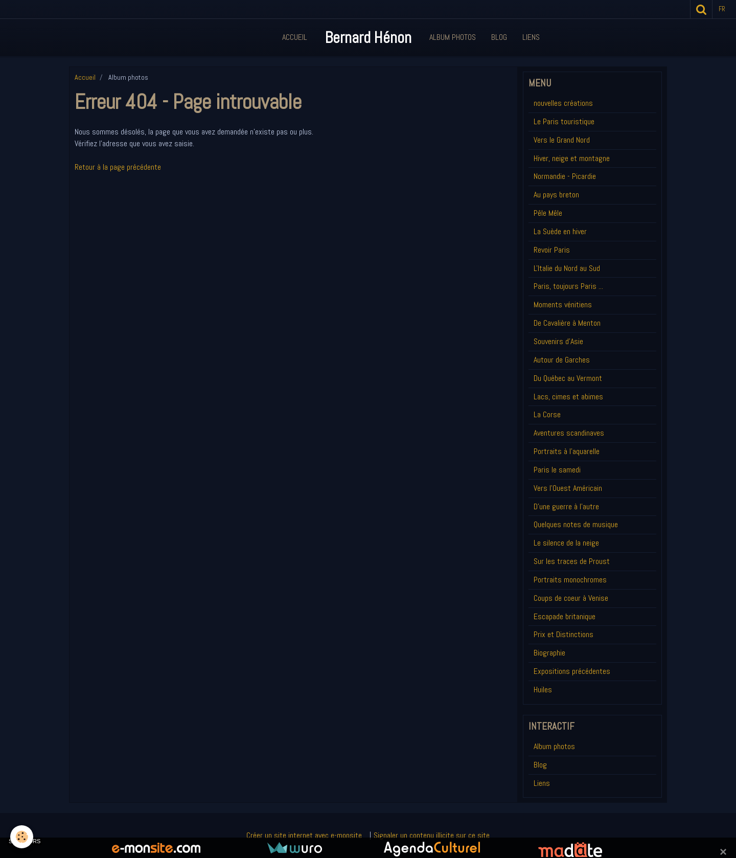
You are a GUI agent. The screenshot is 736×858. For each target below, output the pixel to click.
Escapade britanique (564, 616)
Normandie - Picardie (565, 176)
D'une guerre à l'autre (566, 506)
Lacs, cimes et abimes (568, 396)
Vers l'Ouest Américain (568, 488)
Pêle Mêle (548, 213)
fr (722, 9)
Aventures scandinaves (569, 432)
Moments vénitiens (563, 304)
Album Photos (452, 37)
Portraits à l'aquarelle (567, 451)
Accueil (294, 37)
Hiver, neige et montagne (572, 158)
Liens (531, 37)
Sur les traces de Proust (572, 561)
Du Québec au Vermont (568, 378)
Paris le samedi (557, 469)
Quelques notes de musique (576, 524)
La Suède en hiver (560, 231)
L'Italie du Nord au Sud (567, 268)
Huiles (543, 689)
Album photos (554, 746)
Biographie (549, 652)
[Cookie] (21, 836)
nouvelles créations (563, 103)
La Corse (547, 414)
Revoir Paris (552, 249)
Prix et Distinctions (563, 634)
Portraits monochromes (570, 579)
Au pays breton (556, 194)
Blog (499, 37)
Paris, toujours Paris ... (568, 286)
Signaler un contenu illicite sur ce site (432, 835)
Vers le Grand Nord (562, 139)
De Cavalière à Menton (567, 323)
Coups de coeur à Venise (571, 598)
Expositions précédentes (572, 671)
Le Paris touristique (564, 121)
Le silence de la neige (566, 542)
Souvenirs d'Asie (558, 341)
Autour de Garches (562, 359)
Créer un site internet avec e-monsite (304, 835)
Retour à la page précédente (118, 167)
